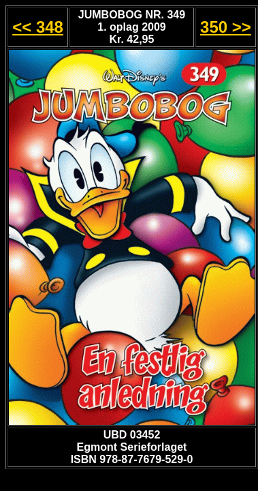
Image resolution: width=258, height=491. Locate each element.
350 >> (225, 27)
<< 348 (37, 27)
